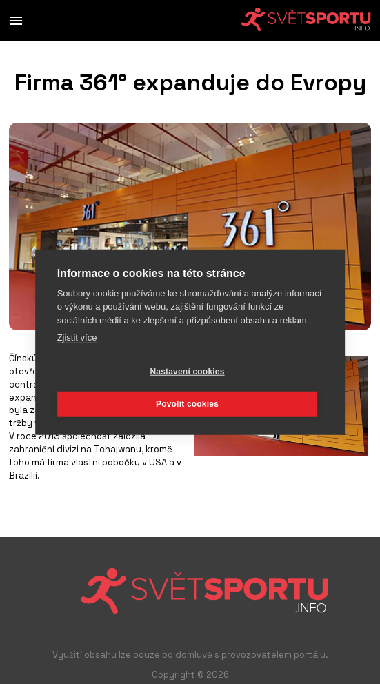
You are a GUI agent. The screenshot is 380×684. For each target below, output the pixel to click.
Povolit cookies (187, 404)
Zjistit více (77, 337)
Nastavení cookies (187, 371)
